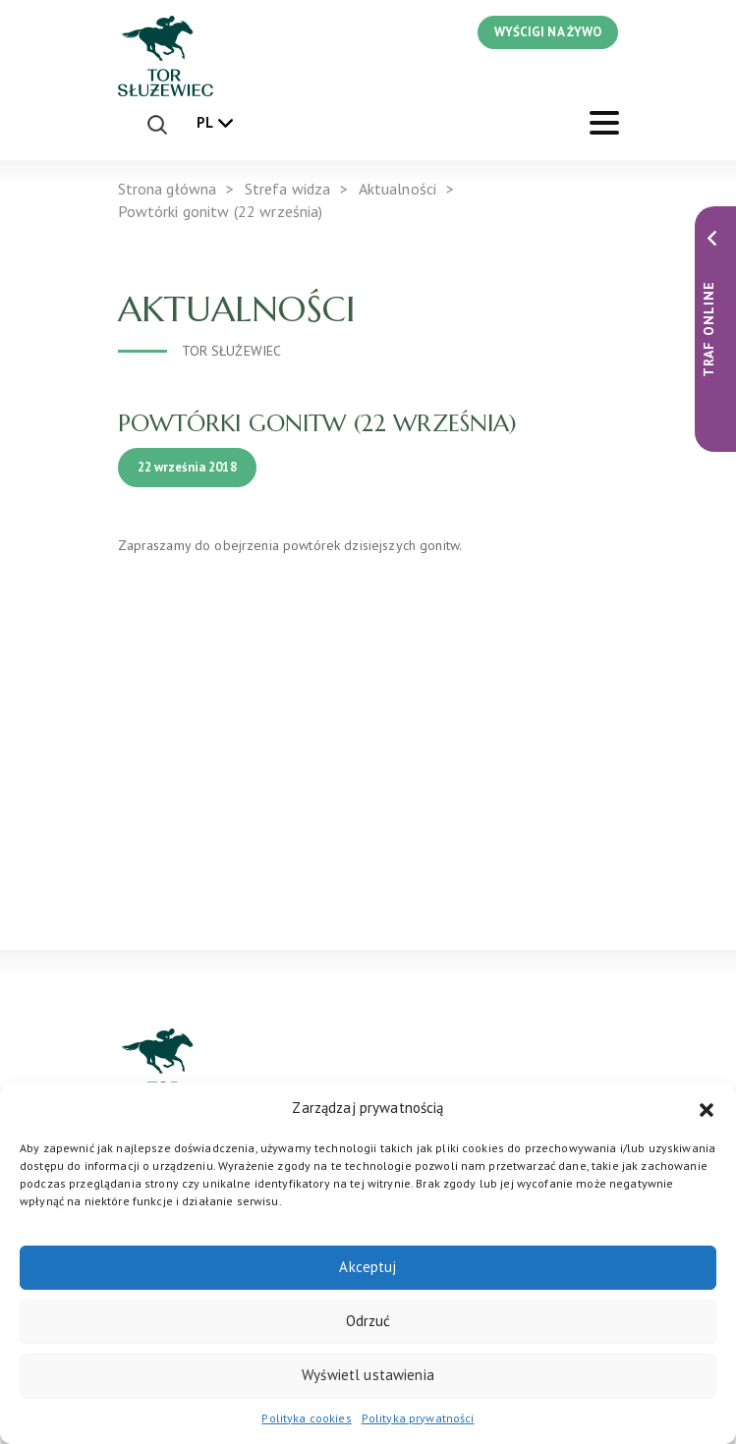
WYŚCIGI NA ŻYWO (547, 32)
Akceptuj (367, 1266)
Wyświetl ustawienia (368, 1374)
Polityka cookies (306, 1418)
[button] (706, 1108)
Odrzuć (368, 1320)
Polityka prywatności (418, 1418)
